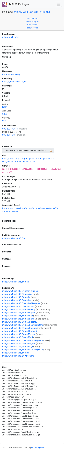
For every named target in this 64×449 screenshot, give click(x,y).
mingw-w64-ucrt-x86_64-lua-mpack (18, 306)
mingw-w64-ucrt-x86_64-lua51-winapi (19, 331)
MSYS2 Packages (15, 4)
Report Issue (32, 28)
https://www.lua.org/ (11, 74)
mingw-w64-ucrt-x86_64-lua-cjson (17, 294)
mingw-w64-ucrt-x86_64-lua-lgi (16, 297)
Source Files (32, 18)
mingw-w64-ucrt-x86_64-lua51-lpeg (18, 319)
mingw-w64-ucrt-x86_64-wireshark (18, 356)
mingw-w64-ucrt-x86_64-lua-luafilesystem (21, 303)
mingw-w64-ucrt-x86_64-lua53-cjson (18, 334)
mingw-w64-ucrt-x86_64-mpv (15, 353)
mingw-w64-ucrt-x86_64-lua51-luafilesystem (22, 325)
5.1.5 (4, 114)
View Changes (32, 21)
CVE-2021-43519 (10, 129)
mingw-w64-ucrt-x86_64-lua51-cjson (18, 312)
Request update (37, 447)
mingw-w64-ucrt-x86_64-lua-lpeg (17, 300)
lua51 (5, 107)
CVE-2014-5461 (9, 135)
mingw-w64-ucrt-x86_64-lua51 (32, 12)
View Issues (32, 24)
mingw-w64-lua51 (10, 37)
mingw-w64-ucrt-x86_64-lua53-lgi (17, 337)
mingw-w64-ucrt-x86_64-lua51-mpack (19, 328)
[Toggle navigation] (58, 4)
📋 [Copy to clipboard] (51, 150)
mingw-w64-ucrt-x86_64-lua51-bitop (18, 309)
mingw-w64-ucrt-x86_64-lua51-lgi (17, 316)
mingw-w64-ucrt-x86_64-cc (14, 238)
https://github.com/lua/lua (14, 81)
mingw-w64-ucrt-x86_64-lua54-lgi (17, 346)
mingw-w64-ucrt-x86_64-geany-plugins (20, 291)
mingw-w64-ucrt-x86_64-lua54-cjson (18, 343)
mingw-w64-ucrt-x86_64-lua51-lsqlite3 (19, 322)
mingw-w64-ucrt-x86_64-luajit (15, 282)
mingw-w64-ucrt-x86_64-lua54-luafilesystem (22, 349)
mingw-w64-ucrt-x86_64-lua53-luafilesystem (22, 340)
